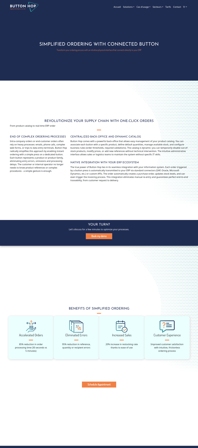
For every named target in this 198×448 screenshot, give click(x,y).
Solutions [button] (128, 6)
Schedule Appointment (99, 384)
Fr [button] (184, 6)
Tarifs (168, 6)
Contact (177, 6)
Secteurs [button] (157, 6)
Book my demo (99, 236)
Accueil (117, 6)
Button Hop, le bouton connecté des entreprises (24, 7)
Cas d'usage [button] (143, 6)
